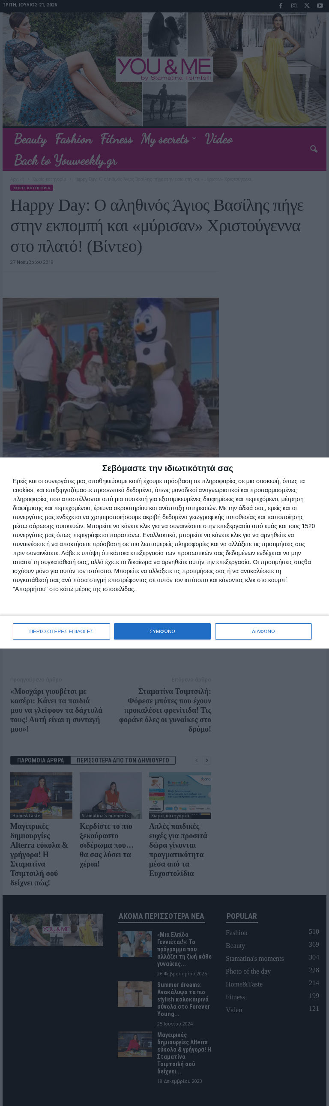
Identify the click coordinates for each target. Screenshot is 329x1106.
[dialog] (164, 553)
